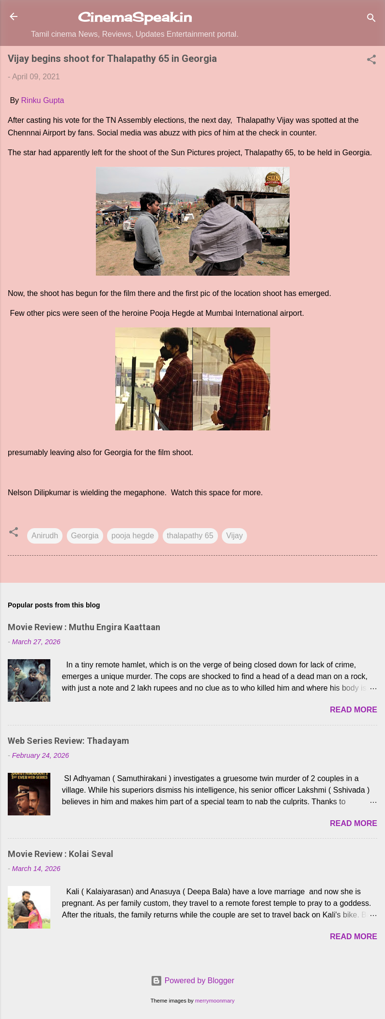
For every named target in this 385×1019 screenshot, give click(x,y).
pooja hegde (132, 536)
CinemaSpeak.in (135, 17)
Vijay (234, 536)
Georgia (85, 536)
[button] (371, 61)
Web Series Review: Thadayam (68, 741)
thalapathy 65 (190, 536)
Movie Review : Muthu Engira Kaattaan (84, 627)
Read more (353, 710)
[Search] (371, 19)
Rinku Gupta (42, 100)
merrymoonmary (214, 1001)
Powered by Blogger (192, 980)
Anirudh (44, 536)
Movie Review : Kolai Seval (60, 854)
